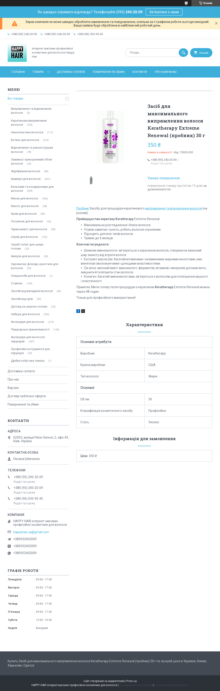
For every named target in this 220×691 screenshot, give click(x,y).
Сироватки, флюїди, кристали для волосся (34, 266)
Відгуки (13, 388)
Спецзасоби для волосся (28, 275)
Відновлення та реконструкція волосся (32, 149)
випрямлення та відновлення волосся (173, 208)
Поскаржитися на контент (135, 685)
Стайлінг (17, 283)
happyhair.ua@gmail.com (31, 532)
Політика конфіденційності (171, 685)
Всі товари (15, 98)
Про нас (13, 379)
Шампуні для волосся (26, 179)
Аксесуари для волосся (27, 321)
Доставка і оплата (71, 72)
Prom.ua (131, 681)
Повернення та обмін (109, 72)
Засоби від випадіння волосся (32, 291)
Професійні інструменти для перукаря (30, 351)
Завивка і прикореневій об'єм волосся (31, 161)
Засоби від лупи (22, 299)
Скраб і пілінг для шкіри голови (27, 246)
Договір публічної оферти (27, 396)
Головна (18, 72)
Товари (38, 72)
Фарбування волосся (25, 171)
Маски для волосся (24, 198)
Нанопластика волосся (27, 132)
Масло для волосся (25, 206)
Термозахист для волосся (29, 229)
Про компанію (165, 72)
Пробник (82, 208)
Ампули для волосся (25, 256)
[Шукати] (183, 52)
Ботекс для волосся (25, 140)
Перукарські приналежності (30, 329)
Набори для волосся (25, 314)
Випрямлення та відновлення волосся (31, 110)
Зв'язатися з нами (164, 12)
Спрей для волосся (24, 237)
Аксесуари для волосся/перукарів (28, 339)
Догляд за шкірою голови (29, 306)
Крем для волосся (24, 213)
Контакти (139, 72)
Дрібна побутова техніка (27, 360)
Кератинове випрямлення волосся (29, 122)
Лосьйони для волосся (27, 221)
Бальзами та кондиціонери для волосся (32, 188)
